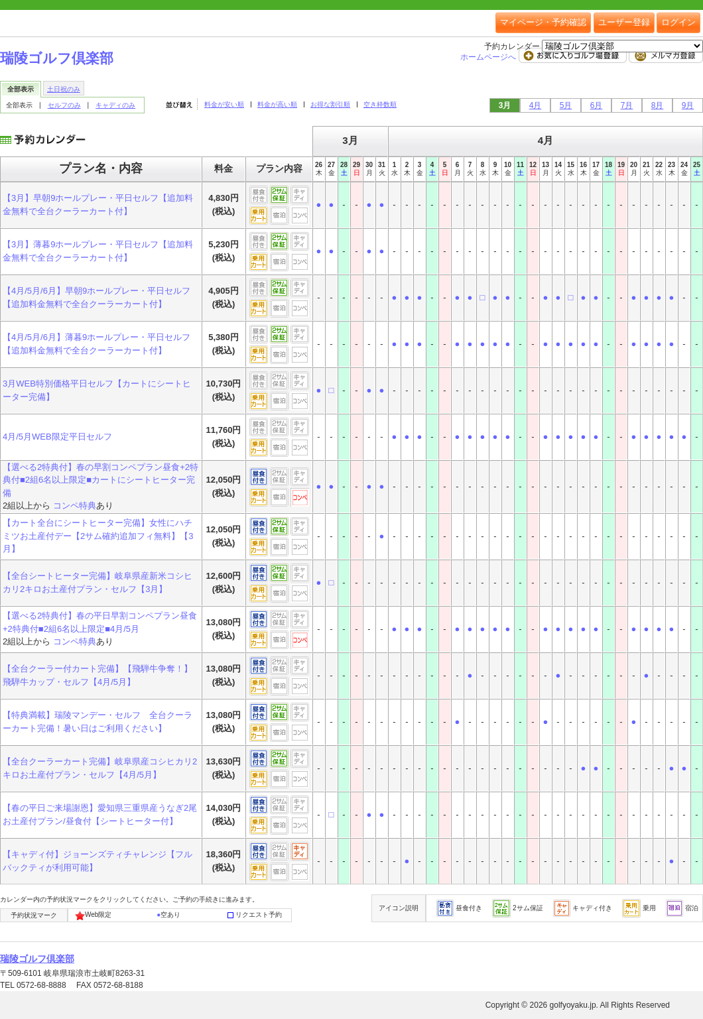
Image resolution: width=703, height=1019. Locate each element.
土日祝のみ (63, 89)
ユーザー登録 (624, 22)
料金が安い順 (224, 104)
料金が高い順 (277, 104)
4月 (535, 105)
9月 (688, 105)
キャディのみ (115, 105)
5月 (566, 105)
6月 (596, 105)
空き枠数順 (380, 104)
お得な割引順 (330, 104)
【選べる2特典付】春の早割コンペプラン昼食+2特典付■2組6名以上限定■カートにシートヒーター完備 (100, 480)
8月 (657, 105)
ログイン (678, 22)
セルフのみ (64, 105)
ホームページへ (489, 57)
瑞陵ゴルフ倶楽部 (56, 58)
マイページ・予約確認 (543, 22)
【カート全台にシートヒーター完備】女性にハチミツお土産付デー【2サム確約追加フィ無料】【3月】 (98, 536)
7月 (627, 105)
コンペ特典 (74, 505)
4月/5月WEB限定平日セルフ (57, 437)
